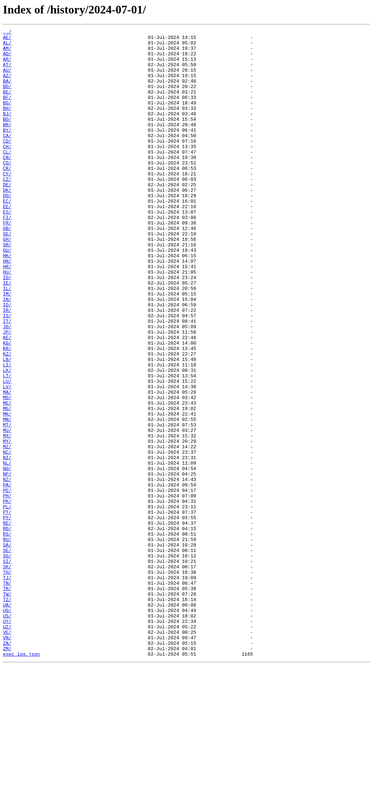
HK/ (7, 301)
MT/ (7, 504)
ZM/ (7, 773)
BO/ (7, 137)
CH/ (7, 170)
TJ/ (7, 687)
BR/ (7, 144)
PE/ (7, 583)
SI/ (7, 668)
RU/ (7, 642)
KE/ (7, 399)
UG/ (7, 727)
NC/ (7, 537)
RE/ (7, 622)
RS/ (7, 635)
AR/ (7, 65)
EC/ (7, 235)
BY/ (7, 150)
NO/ (7, 556)
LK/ (7, 439)
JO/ (7, 386)
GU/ (7, 294)
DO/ (7, 229)
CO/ (7, 190)
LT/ (7, 445)
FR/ (7, 262)
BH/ (7, 124)
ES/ (7, 249)
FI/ (7, 255)
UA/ (7, 720)
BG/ (7, 118)
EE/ (7, 242)
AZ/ (7, 85)
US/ (7, 733)
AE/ (7, 39)
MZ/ (7, 530)
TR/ (7, 700)
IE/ (7, 334)
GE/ (7, 275)
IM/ (7, 347)
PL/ (7, 602)
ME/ (7, 478)
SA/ (7, 648)
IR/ (7, 366)
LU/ (7, 452)
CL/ (7, 177)
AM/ (7, 52)
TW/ (7, 707)
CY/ (7, 203)
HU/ (7, 321)
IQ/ (7, 360)
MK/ (7, 491)
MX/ (7, 517)
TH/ (7, 681)
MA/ (7, 465)
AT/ (7, 72)
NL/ (7, 550)
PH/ (7, 589)
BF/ (7, 111)
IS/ (7, 373)
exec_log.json (21, 779)
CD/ (7, 163)
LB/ (7, 425)
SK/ (7, 674)
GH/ (7, 281)
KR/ (7, 412)
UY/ (7, 740)
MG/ (7, 484)
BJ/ (7, 131)
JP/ (7, 393)
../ (7, 32)
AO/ (7, 59)
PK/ (7, 596)
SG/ (7, 661)
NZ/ (7, 570)
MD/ (7, 471)
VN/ (7, 759)
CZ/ (7, 209)
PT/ (7, 609)
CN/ (7, 183)
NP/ (7, 563)
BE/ (7, 105)
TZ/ (7, 714)
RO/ (7, 628)
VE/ (7, 753)
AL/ (7, 46)
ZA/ (7, 766)
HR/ (7, 314)
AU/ (7, 78)
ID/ (7, 327)
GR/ (7, 288)
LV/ (7, 458)
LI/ (7, 432)
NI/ (7, 543)
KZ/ (7, 419)
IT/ (7, 380)
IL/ (7, 340)
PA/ (7, 576)
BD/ (7, 98)
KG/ (7, 406)
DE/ (7, 216)
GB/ (7, 268)
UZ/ (7, 746)
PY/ (7, 615)
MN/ (7, 497)
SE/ (7, 655)
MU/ (7, 511)
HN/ (7, 308)
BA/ (7, 91)
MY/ (7, 524)
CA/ (7, 157)
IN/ (7, 353)
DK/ (7, 222)
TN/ (7, 694)
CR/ (7, 196)
